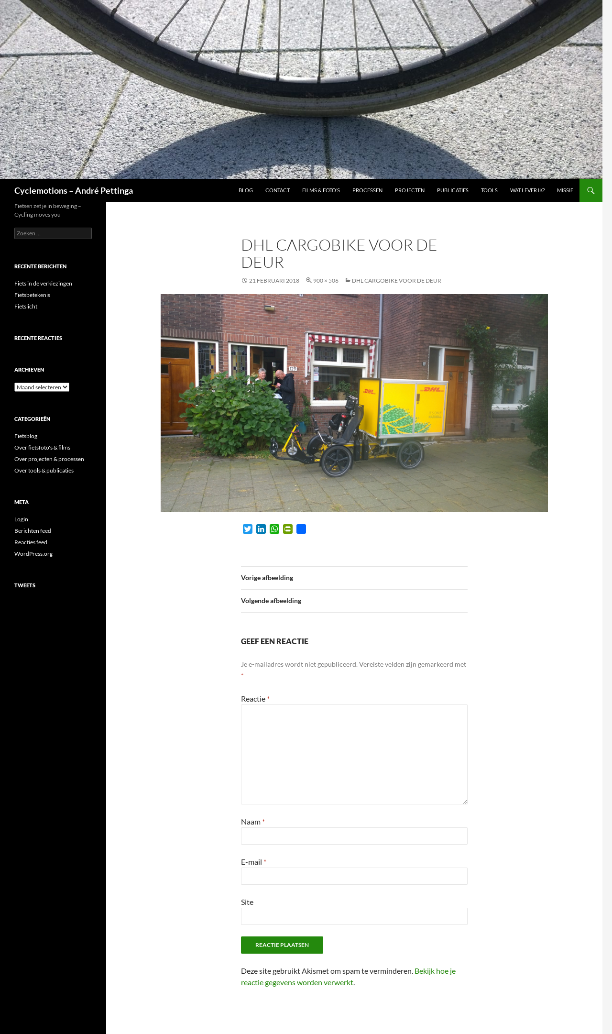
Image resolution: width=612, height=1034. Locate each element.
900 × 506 (326, 280)
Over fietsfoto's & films (42, 447)
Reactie (255, 698)
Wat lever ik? (527, 190)
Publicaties (453, 190)
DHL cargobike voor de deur (396, 280)
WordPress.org (33, 553)
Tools (489, 190)
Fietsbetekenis (32, 294)
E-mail (253, 861)
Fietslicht (25, 306)
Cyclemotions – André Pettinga (73, 190)
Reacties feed (30, 542)
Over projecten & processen (49, 458)
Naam (253, 821)
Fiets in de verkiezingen (43, 283)
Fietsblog (25, 436)
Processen (367, 190)
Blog (246, 190)
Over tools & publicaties (44, 470)
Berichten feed (32, 530)
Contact (277, 190)
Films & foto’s (321, 190)
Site (247, 901)
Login (21, 519)
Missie (565, 190)
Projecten (410, 190)
